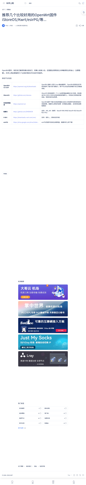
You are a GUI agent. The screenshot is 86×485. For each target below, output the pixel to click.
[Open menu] (3, 3)
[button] (12, 482)
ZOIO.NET (10, 475)
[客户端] (55, 413)
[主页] (3, 9)
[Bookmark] (83, 3)
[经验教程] (30, 413)
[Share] (81, 26)
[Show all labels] (22, 428)
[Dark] (79, 3)
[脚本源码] (55, 408)
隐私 (35, 466)
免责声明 (42, 466)
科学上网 (10, 3)
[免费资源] (55, 418)
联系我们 (28, 466)
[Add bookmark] (77, 26)
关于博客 (20, 466)
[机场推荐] (30, 408)
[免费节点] (30, 418)
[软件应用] (30, 423)
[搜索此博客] (39, 3)
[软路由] (9, 9)
